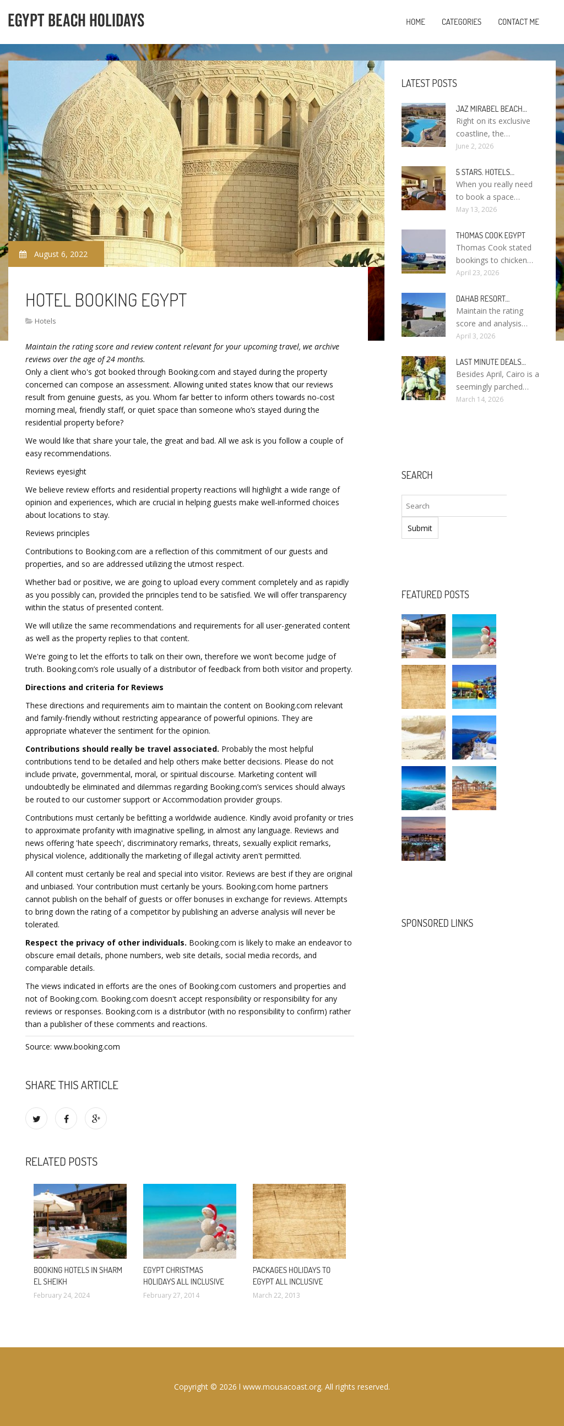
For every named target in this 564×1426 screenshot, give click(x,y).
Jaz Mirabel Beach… (491, 108)
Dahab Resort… (483, 298)
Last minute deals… (491, 362)
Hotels (45, 321)
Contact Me (518, 22)
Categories (461, 22)
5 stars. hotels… (485, 172)
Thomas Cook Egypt (490, 235)
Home (415, 22)
